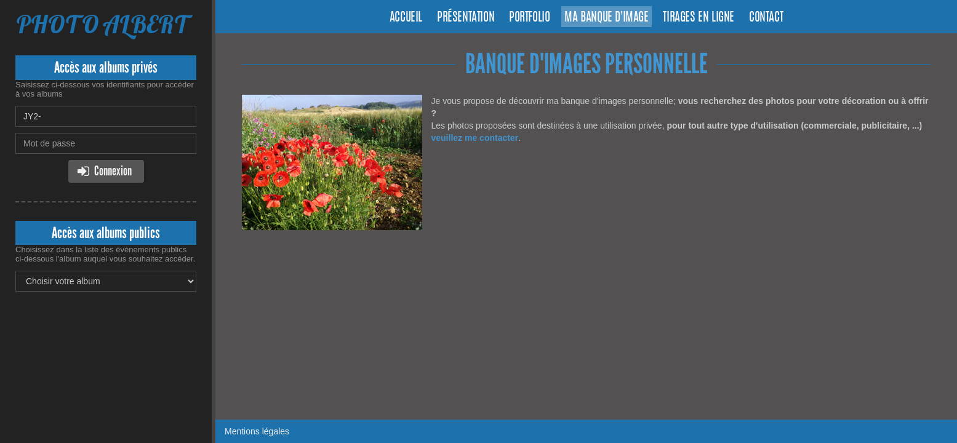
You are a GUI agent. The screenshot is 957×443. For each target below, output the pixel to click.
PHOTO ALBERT (102, 24)
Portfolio (529, 18)
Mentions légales (257, 431)
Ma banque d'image (606, 18)
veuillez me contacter (475, 138)
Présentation (465, 18)
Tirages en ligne (698, 18)
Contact (766, 18)
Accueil (406, 18)
